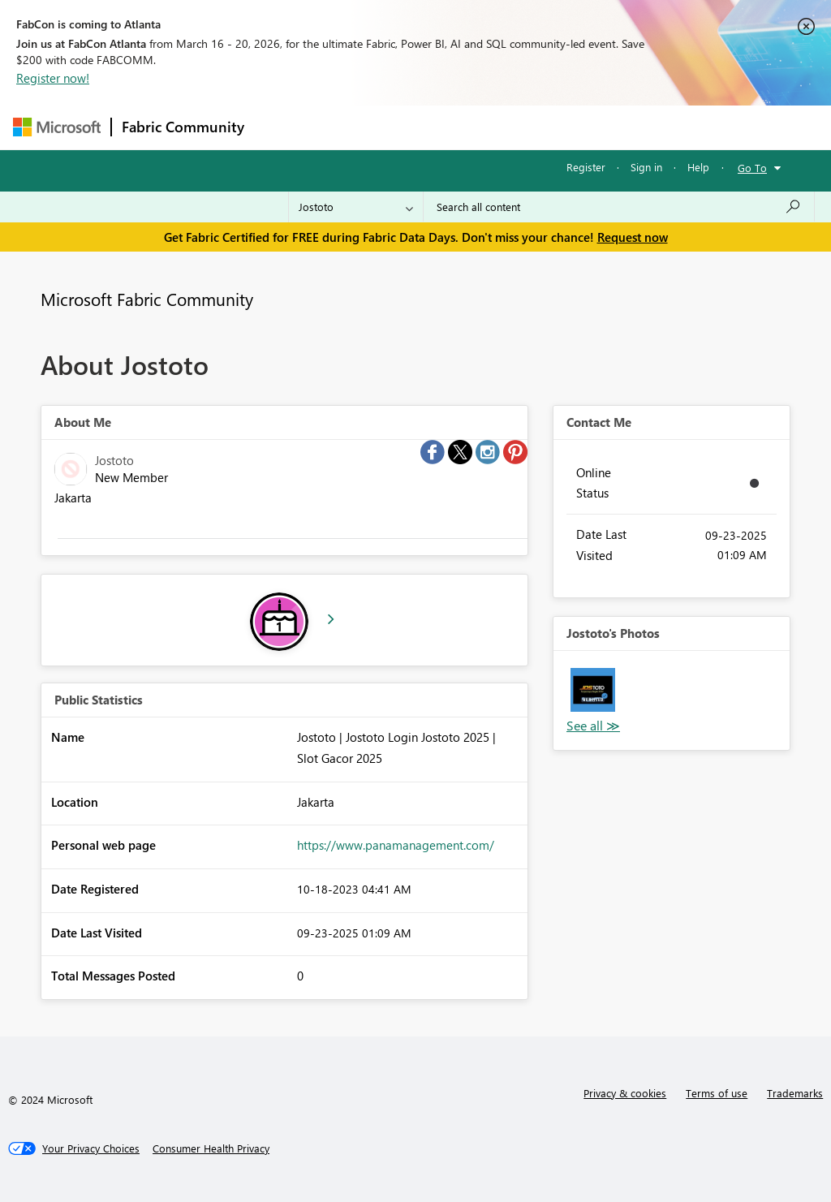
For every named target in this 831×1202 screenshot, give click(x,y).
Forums (281, 127)
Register (585, 167)
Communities (491, 127)
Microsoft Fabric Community (147, 298)
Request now (632, 237)
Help (698, 167)
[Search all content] (619, 207)
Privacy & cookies (624, 1093)
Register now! (52, 78)
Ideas (419, 127)
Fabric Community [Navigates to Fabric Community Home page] (183, 126)
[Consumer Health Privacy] (211, 1148)
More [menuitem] (619, 127)
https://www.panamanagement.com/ (395, 845)
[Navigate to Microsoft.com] (57, 127)
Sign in (646, 167)
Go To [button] (752, 167)
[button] (593, 690)
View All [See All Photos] (593, 726)
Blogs (564, 127)
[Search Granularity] (356, 207)
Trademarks (795, 1093)
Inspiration (352, 127)
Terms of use (716, 1093)
